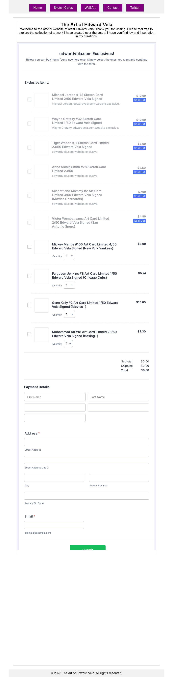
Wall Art (90, 7)
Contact (112, 7)
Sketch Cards (63, 7)
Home (37, 7)
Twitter (135, 7)
